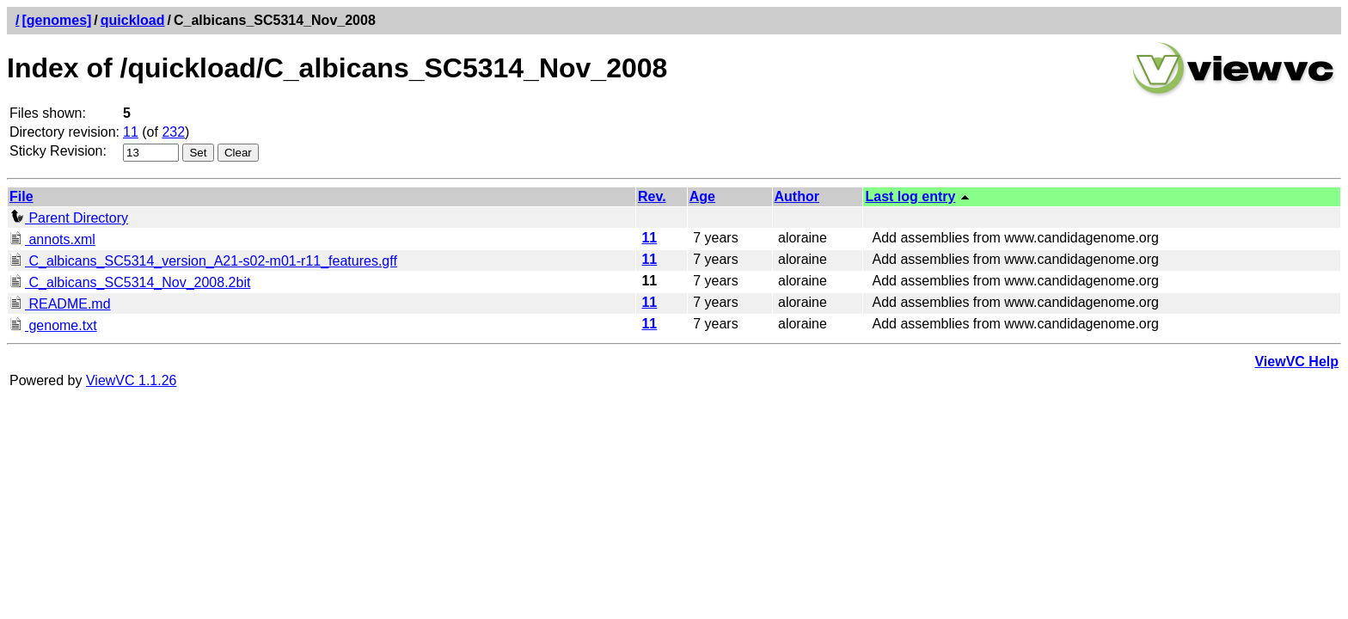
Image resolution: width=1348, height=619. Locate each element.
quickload (133, 20)
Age (702, 196)
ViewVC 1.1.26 (131, 380)
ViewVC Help (1296, 361)
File (21, 196)
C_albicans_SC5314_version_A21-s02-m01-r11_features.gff (203, 261)
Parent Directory (68, 218)
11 (130, 132)
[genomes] (56, 20)
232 (173, 132)
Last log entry (910, 196)
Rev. (652, 196)
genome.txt (53, 325)
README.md (60, 304)
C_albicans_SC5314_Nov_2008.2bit (129, 282)
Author (797, 196)
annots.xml (52, 239)
